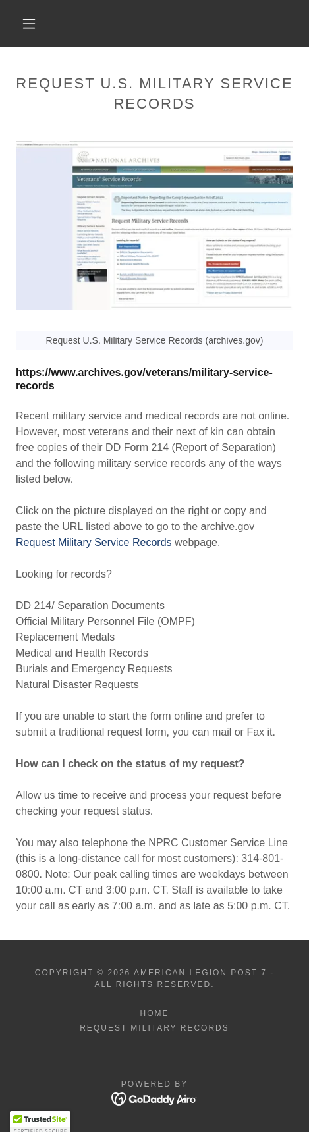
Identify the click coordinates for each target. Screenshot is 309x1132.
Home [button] (154, 1013)
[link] (154, 1098)
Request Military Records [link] (154, 1028)
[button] (29, 24)
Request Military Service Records (94, 542)
